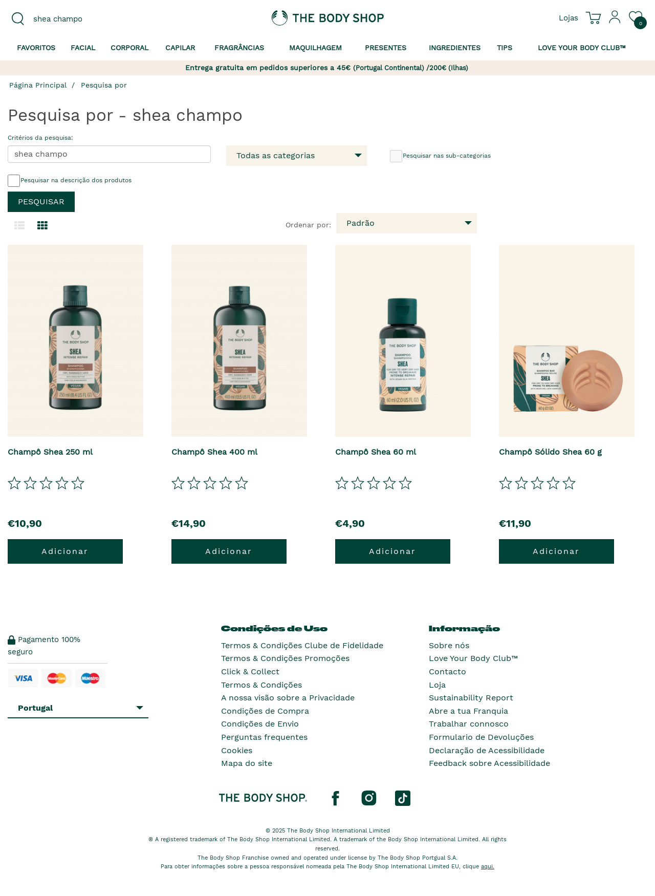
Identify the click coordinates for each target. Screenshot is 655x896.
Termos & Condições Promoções (285, 658)
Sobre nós (449, 645)
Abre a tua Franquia (468, 711)
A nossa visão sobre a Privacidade (288, 697)
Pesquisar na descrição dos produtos (70, 181)
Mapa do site (246, 763)
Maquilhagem (315, 48)
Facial (83, 48)
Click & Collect (250, 671)
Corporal (129, 48)
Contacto (447, 671)
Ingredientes (455, 48)
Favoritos (36, 48)
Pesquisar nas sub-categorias (440, 156)
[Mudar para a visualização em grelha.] (42, 226)
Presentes (385, 48)
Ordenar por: (308, 225)
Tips (504, 48)
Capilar (180, 48)
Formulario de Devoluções (481, 737)
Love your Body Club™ (582, 48)
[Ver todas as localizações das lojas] (568, 17)
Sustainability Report (471, 697)
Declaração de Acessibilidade (486, 750)
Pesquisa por (104, 85)
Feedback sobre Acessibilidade (489, 763)
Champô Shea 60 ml (375, 452)
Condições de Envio (260, 724)
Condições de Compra (265, 711)
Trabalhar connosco (469, 724)
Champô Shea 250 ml (50, 452)
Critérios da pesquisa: (40, 137)
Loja (437, 685)
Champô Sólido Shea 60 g (550, 452)
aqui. (487, 866)
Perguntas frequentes (264, 737)
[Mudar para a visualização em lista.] (19, 226)
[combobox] (82, 19)
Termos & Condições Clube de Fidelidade (302, 645)
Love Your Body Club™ (473, 658)
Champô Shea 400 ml (214, 452)
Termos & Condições (261, 685)
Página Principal (38, 85)
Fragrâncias (239, 48)
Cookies (236, 750)
